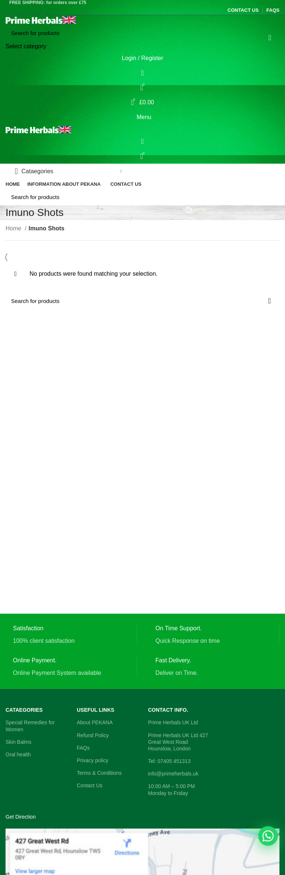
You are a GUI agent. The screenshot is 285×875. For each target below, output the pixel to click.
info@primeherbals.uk (173, 774)
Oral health (18, 754)
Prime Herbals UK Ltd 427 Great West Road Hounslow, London (178, 742)
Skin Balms (18, 742)
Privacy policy (93, 760)
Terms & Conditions (99, 773)
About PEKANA (95, 722)
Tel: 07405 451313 (169, 761)
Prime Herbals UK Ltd (173, 722)
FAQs (83, 748)
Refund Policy (93, 735)
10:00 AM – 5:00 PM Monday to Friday (171, 789)
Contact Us (89, 785)
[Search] (142, 33)
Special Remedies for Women (30, 725)
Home (14, 228)
